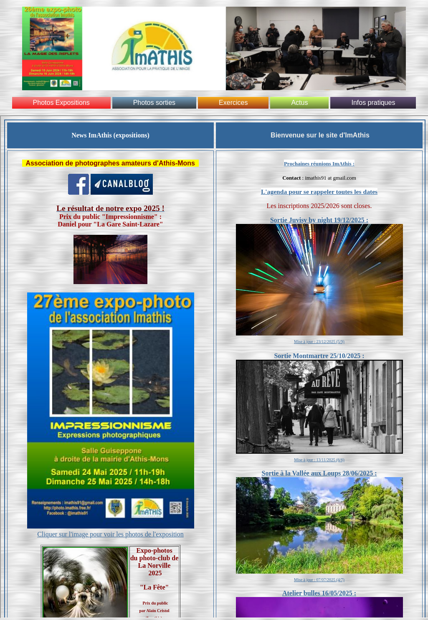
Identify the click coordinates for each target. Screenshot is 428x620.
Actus (299, 102)
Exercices (233, 102)
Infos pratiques (373, 102)
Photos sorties (154, 102)
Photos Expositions (61, 102)
